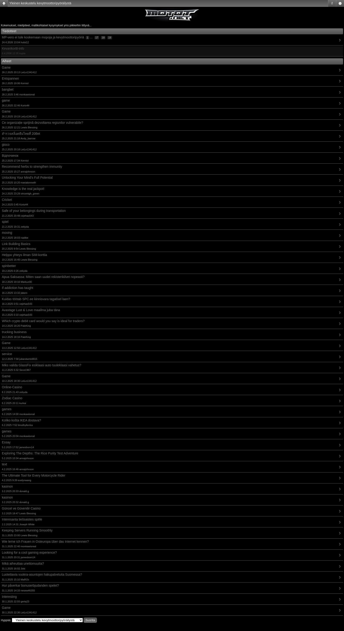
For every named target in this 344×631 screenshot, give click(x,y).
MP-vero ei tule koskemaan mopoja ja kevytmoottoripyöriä (43, 37)
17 (96, 37)
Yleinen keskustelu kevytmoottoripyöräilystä (40, 3)
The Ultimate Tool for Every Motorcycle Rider (33, 475)
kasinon (7, 486)
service (7, 354)
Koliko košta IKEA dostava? (21, 420)
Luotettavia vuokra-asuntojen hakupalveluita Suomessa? (42, 574)
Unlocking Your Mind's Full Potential (27, 177)
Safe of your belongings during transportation (34, 211)
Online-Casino (12, 387)
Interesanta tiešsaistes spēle (22, 519)
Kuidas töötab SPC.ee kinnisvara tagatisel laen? (36, 299)
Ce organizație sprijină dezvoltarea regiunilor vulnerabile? (42, 122)
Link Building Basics (16, 244)
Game (6, 67)
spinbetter (9, 266)
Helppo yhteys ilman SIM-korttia (24, 255)
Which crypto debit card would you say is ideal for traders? (43, 321)
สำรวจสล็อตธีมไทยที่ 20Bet (21, 133)
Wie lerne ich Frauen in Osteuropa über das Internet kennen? (45, 541)
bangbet (7, 89)
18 (103, 37)
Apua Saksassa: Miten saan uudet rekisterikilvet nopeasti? (43, 277)
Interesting (9, 597)
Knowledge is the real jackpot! (23, 189)
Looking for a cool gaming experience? (29, 552)
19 (109, 37)
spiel (5, 222)
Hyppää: (6, 620)
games (6, 409)
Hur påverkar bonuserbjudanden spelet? (30, 585)
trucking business (14, 332)
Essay (6, 442)
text (4, 464)
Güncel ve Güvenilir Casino (21, 508)
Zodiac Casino (12, 398)
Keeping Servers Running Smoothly (27, 530)
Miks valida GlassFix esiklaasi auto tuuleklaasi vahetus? (41, 365)
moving (7, 233)
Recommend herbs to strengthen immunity (32, 166)
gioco (5, 144)
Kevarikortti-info (13, 48)
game (6, 100)
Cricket (7, 200)
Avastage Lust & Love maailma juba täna (31, 310)
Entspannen (10, 78)
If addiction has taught (17, 288)
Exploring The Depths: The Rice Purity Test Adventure (40, 453)
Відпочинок (10, 155)
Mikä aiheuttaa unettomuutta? (23, 563)
